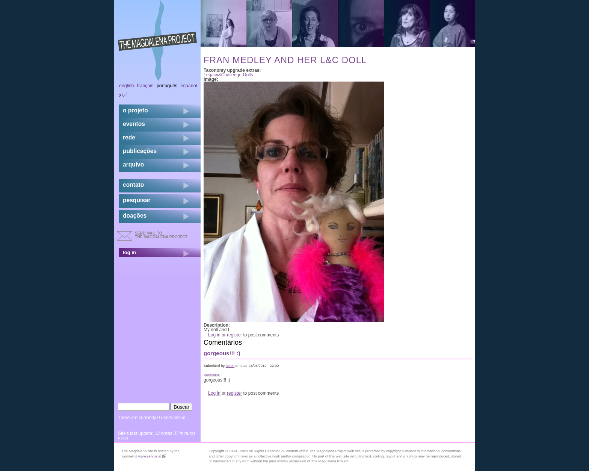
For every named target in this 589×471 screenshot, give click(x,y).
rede (129, 137)
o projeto (135, 110)
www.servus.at (152, 456)
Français (145, 85)
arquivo (133, 164)
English (126, 85)
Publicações (140, 151)
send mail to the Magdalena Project (161, 235)
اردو (123, 94)
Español (189, 85)
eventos (134, 124)
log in (129, 252)
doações (134, 215)
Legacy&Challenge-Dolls (228, 74)
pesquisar (137, 200)
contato (133, 185)
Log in (214, 335)
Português (167, 85)
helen (230, 365)
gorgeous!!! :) (222, 353)
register (234, 335)
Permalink (212, 375)
